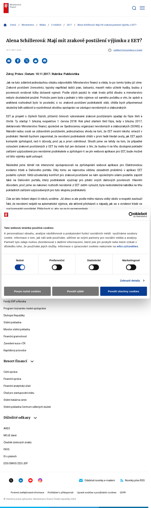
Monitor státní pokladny (17, 329)
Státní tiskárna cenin (15, 399)
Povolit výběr (75, 291)
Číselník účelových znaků (18, 442)
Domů (13, 24)
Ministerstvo (28, 25)
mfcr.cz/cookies (127, 246)
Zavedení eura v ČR (14, 343)
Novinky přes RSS (132, 480)
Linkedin (21, 480)
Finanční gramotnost (15, 336)
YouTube (30, 480)
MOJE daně (10, 435)
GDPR (123, 492)
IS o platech (10, 456)
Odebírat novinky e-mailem (97, 480)
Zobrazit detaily (130, 280)
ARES (7, 428)
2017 (69, 25)
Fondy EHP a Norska (15, 301)
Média (43, 25)
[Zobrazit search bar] (134, 8)
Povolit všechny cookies (123, 291)
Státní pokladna (12, 322)
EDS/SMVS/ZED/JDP (16, 463)
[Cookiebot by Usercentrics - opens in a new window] (131, 214)
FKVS (6, 449)
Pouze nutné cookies (27, 291)
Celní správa (10, 371)
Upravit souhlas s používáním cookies (96, 492)
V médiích (56, 25)
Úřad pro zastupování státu (19, 392)
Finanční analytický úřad (17, 385)
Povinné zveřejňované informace (27, 492)
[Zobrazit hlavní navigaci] (142, 7)
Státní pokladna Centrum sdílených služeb (27, 406)
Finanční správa (12, 378)
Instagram (40, 480)
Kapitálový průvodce (15, 350)
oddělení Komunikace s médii (127, 50)
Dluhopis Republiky (14, 315)
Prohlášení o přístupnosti (60, 492)
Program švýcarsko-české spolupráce (25, 308)
